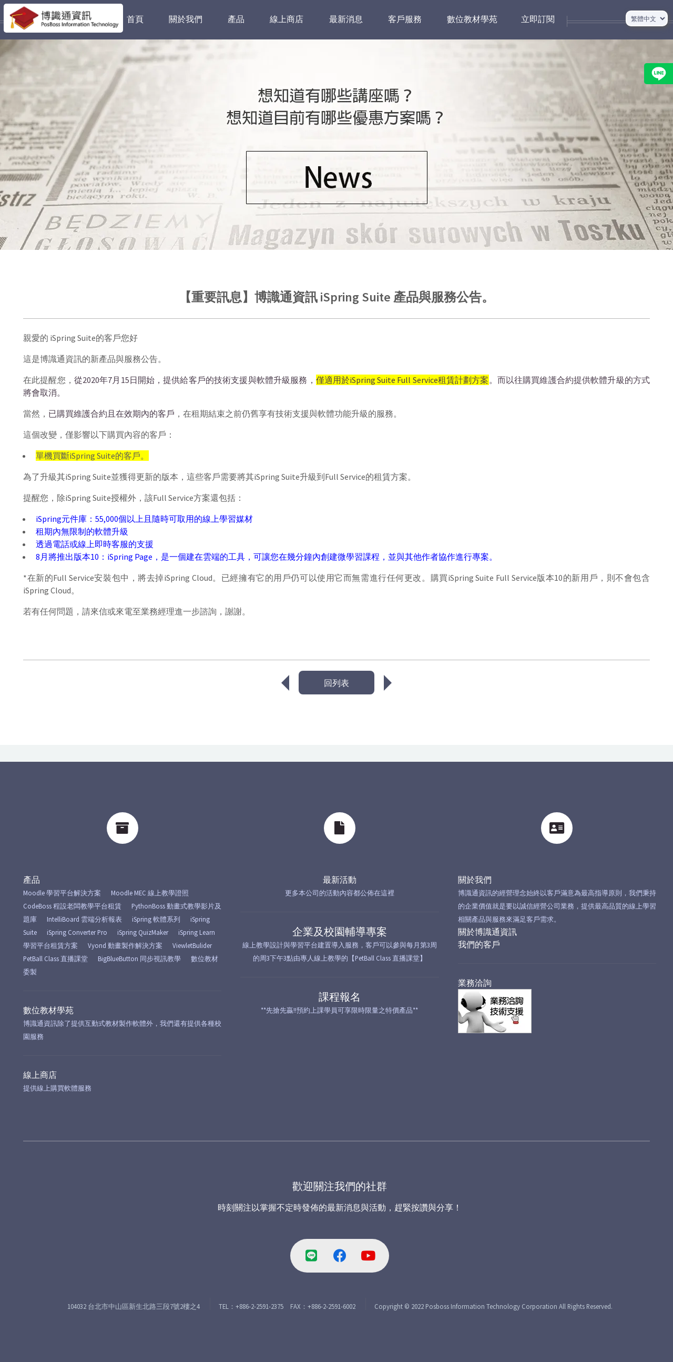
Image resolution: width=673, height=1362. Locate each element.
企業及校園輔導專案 (339, 931)
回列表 (336, 683)
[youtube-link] (368, 1256)
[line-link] (311, 1256)
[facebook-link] (340, 1256)
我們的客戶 (479, 944)
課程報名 (340, 996)
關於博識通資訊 (487, 931)
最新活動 (339, 879)
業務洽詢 (475, 982)
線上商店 (40, 1075)
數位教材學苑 (48, 1010)
